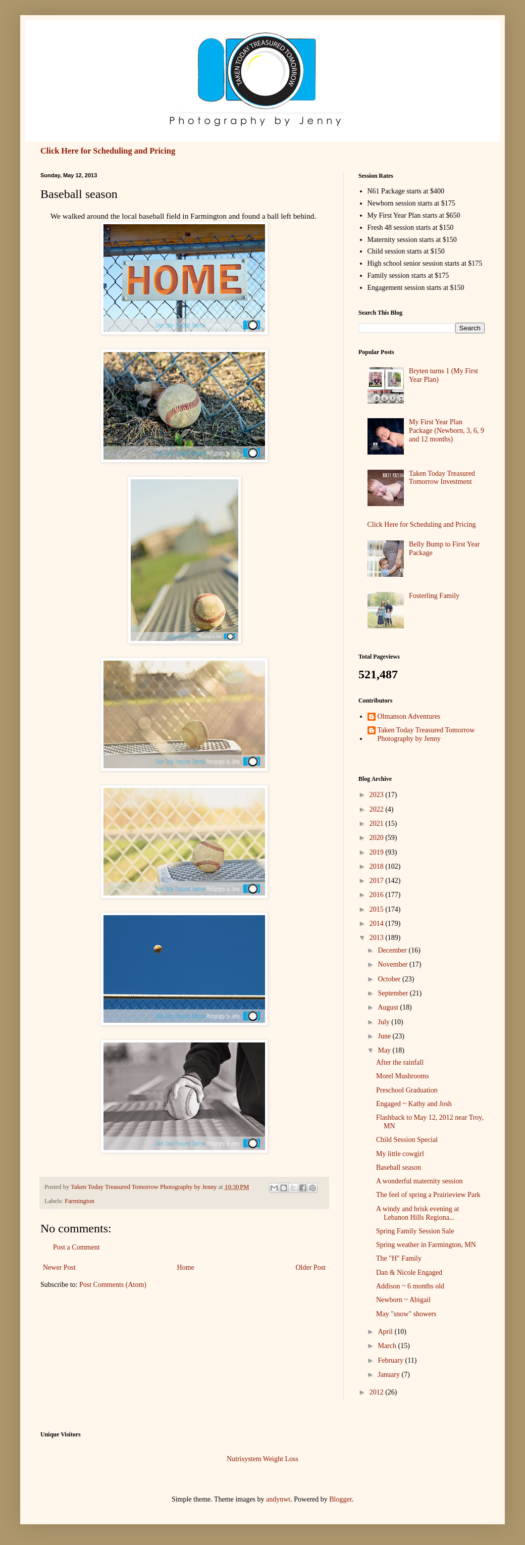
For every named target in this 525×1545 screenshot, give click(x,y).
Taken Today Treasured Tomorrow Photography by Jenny (426, 734)
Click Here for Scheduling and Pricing (107, 151)
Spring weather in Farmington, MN (426, 1245)
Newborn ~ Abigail (403, 1300)
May (385, 1050)
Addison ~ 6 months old (410, 1286)
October (390, 979)
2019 (378, 852)
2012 (378, 1392)
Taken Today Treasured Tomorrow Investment (442, 478)
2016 (378, 895)
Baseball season (398, 1167)
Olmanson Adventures (409, 716)
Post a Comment (76, 1247)
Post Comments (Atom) (112, 1284)
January (389, 1374)
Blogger (340, 1499)
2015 (378, 909)
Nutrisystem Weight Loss (262, 1459)
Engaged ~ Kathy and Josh (414, 1104)
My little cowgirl (400, 1154)
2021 (378, 823)
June (385, 1036)
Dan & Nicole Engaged (409, 1272)
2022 (378, 809)
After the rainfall (400, 1062)
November (393, 964)
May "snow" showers (406, 1314)
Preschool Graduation (407, 1090)
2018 (378, 866)
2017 (378, 880)
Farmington (79, 1201)
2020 (378, 837)
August (389, 1007)
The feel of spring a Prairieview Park (428, 1195)
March (388, 1346)
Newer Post (59, 1267)
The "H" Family (399, 1258)
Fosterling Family (434, 596)
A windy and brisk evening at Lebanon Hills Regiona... (417, 1213)
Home (185, 1267)
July (384, 1022)
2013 (378, 937)
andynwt (278, 1499)
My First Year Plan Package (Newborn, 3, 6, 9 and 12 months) (446, 430)
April (386, 1331)
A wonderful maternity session (419, 1181)
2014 (378, 923)
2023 (378, 795)
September (393, 993)
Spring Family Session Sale (415, 1231)
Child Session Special (407, 1139)
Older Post (311, 1267)
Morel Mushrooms (402, 1076)
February (391, 1360)
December (393, 950)
